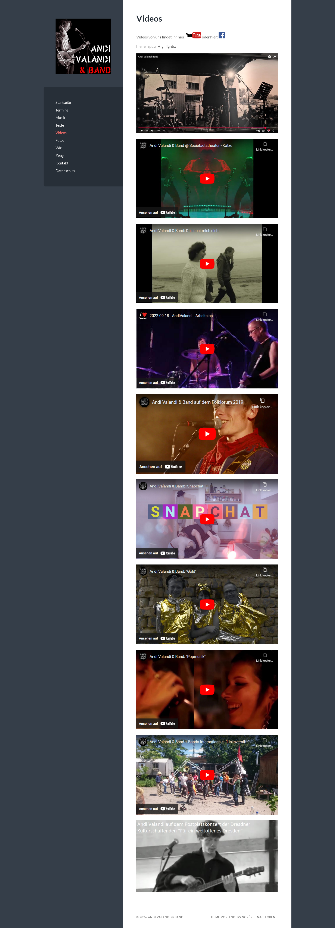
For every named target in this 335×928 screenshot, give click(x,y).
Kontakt (62, 163)
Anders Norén (241, 917)
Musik (60, 117)
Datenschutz (65, 171)
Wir (59, 148)
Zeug (60, 155)
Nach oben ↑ (267, 917)
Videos (61, 132)
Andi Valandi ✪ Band (166, 917)
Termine (62, 110)
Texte (60, 125)
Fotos (60, 140)
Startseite (63, 102)
